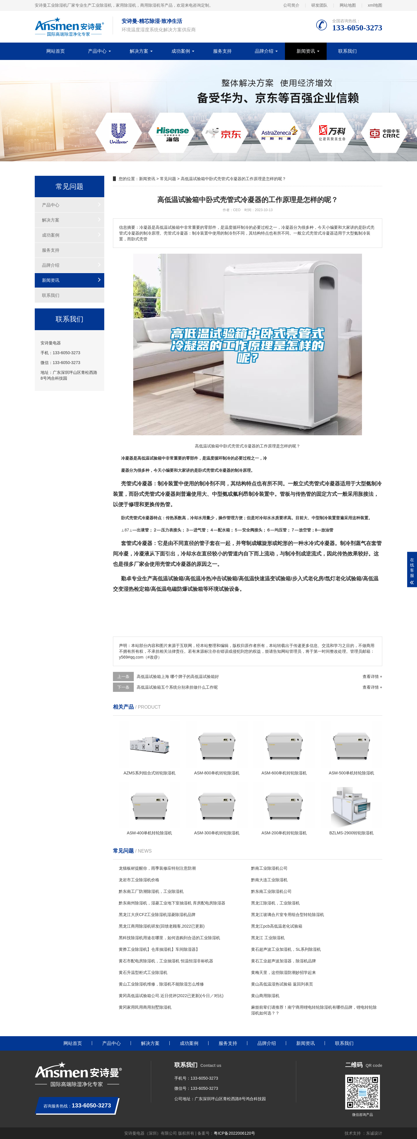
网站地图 (348, 5)
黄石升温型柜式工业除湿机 (143, 972)
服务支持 (222, 51)
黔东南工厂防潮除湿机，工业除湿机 (151, 891)
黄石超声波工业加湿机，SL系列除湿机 (286, 949)
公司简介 (291, 5)
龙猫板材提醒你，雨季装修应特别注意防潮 (157, 868)
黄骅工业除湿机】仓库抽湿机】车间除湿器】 (159, 949)
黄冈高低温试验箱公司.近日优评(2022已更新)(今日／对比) (171, 995)
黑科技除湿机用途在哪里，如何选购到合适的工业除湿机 (169, 937)
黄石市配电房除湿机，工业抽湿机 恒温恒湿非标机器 (166, 961)
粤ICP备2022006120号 (234, 1133)
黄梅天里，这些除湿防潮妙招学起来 (283, 972)
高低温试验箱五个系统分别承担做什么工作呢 (177, 687)
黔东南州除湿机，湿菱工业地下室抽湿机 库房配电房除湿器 (172, 903)
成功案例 (180, 51)
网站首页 (55, 51)
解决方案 (139, 51)
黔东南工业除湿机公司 (271, 891)
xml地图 (375, 5)
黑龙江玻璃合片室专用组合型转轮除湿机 (287, 914)
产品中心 (97, 51)
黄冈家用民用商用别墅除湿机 (145, 1007)
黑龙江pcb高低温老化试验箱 (276, 926)
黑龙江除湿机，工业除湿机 (275, 903)
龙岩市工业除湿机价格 (139, 879)
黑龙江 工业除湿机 (268, 937)
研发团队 (319, 5)
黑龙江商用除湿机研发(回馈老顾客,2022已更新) (161, 926)
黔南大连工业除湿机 (269, 879)
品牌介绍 (264, 51)
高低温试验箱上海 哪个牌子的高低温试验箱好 (178, 676)
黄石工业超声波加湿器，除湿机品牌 (283, 961)
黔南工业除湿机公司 (269, 868)
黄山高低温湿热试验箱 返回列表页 (282, 984)
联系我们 (347, 51)
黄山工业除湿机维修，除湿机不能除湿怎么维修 (161, 984)
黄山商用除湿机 (265, 995)
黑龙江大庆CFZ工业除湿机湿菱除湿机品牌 (157, 914)
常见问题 (168, 178)
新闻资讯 (306, 51)
